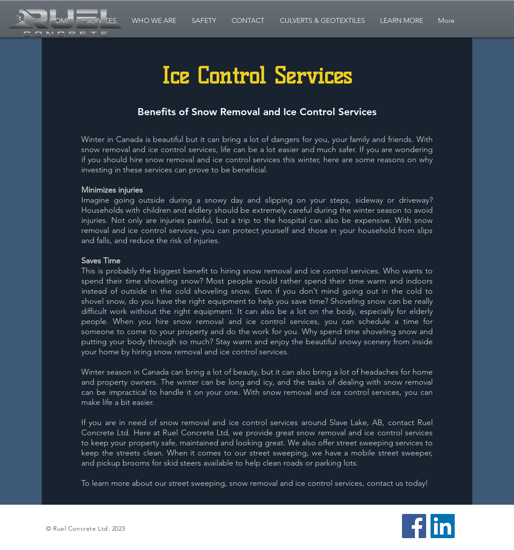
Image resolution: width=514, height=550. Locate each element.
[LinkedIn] (443, 526)
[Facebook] (414, 526)
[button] (402, 20)
